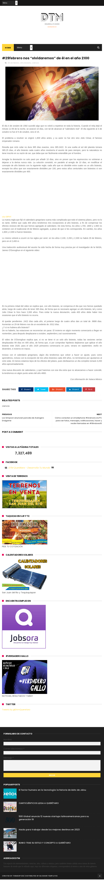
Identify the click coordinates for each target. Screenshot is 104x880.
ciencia (35, 63)
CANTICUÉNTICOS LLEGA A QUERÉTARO (39, 803)
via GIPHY (6, 217)
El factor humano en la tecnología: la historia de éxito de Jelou (52, 790)
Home (8, 48)
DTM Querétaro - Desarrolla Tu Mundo (29, 468)
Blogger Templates (48, 876)
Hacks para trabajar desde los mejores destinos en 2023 (49, 830)
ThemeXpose (18, 876)
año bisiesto (25, 63)
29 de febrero (13, 63)
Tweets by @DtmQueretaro (16, 710)
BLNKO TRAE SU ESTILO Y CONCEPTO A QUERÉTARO (45, 843)
